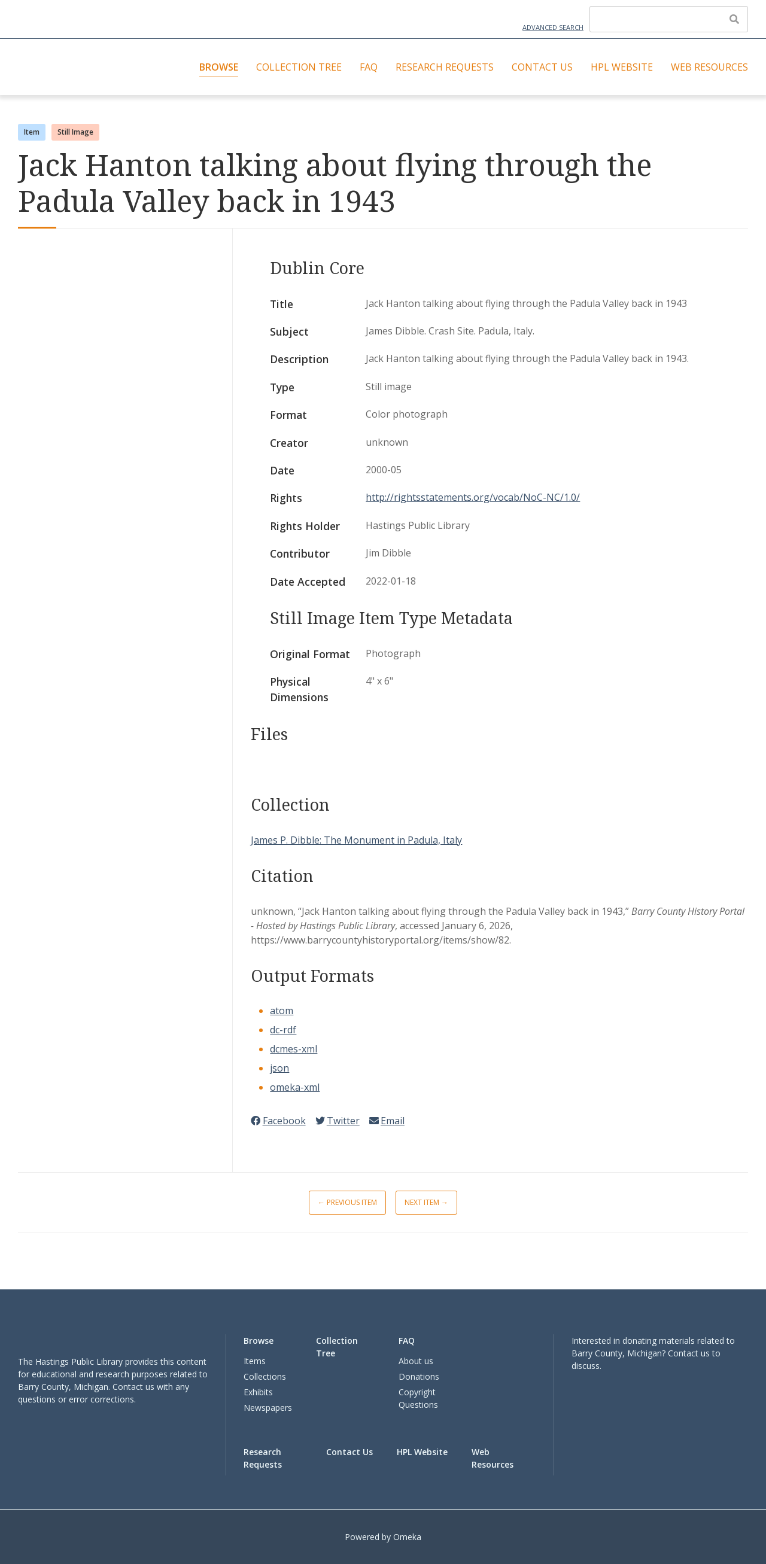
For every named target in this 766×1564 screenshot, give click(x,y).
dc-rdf (283, 1029)
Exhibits (258, 1392)
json (279, 1068)
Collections (265, 1376)
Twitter (337, 1120)
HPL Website (622, 67)
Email (387, 1120)
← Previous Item (347, 1202)
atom (281, 1010)
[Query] (668, 19)
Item (31, 132)
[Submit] (734, 19)
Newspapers (268, 1407)
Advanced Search (552, 27)
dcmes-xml (293, 1048)
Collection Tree (299, 67)
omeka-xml (295, 1087)
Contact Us (542, 67)
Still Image (75, 132)
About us (416, 1361)
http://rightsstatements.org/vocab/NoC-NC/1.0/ (473, 497)
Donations (419, 1376)
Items (255, 1361)
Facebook (278, 1120)
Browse (218, 67)
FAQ (369, 67)
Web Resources (709, 67)
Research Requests (445, 67)
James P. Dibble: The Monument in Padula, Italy (356, 840)
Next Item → (426, 1202)
